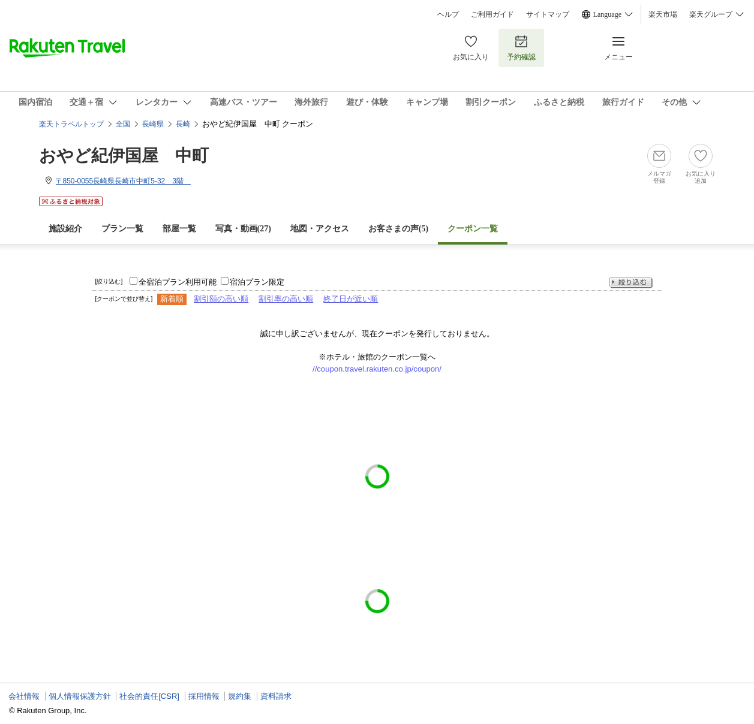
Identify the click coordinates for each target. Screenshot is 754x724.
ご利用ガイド (492, 14)
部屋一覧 (179, 228)
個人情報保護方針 (80, 696)
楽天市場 (662, 14)
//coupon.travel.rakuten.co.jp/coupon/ (377, 368)
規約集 (239, 696)
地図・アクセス (319, 228)
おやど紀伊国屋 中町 (124, 155)
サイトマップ (547, 14)
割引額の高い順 (221, 298)
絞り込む (631, 282)
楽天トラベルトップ (71, 124)
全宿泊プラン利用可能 (178, 281)
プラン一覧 (122, 228)
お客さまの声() (398, 228)
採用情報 (204, 696)
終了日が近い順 (350, 298)
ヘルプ (448, 14)
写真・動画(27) (243, 228)
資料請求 (276, 696)
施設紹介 (65, 228)
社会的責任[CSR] (149, 696)
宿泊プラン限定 (257, 281)
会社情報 (24, 696)
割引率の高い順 (286, 298)
